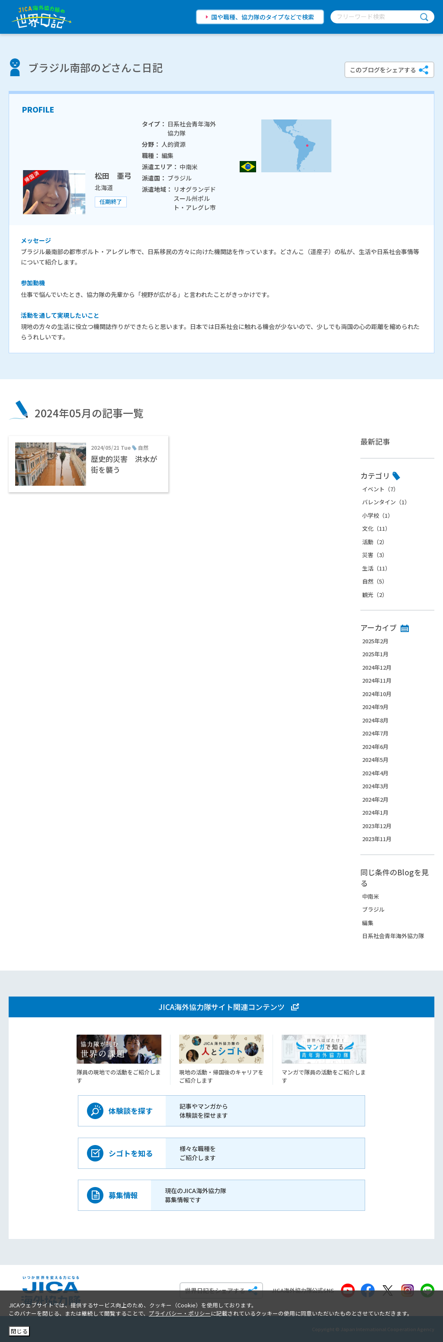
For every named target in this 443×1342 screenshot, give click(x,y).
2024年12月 (377, 667)
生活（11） (376, 568)
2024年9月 (375, 707)
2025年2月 (375, 641)
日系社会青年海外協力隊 (393, 936)
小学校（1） (377, 515)
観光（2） (375, 594)
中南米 (370, 896)
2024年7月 (375, 733)
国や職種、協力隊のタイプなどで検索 (262, 17)
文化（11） (376, 528)
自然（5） (375, 581)
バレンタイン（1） (386, 502)
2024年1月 (375, 812)
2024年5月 (375, 759)
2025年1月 (375, 654)
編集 (367, 923)
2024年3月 (375, 786)
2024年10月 (377, 694)
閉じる (19, 1331)
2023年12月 (377, 826)
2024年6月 (375, 746)
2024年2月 (375, 799)
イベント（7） (380, 489)
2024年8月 (375, 720)
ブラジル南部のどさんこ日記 (95, 67)
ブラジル (373, 909)
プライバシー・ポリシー (180, 1313)
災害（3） (375, 555)
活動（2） (375, 542)
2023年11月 (377, 839)
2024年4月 (375, 773)
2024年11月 (377, 680)
